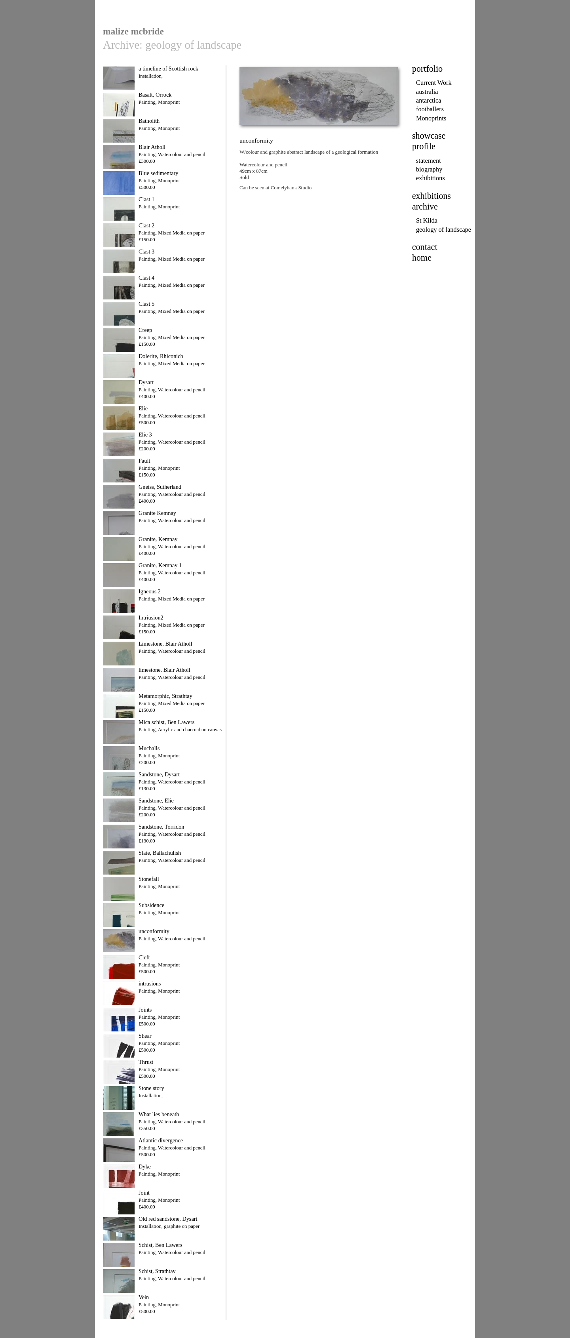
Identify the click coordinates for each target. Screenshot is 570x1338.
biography (429, 169)
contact (424, 247)
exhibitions (430, 178)
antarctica (428, 100)
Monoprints (431, 118)
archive (425, 207)
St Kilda (426, 220)
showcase (429, 136)
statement (428, 160)
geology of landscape (443, 229)
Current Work (434, 82)
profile (423, 146)
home (421, 258)
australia (427, 91)
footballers (430, 109)
